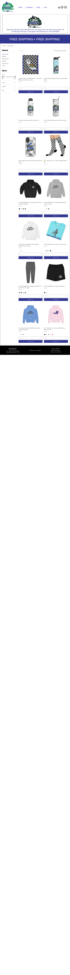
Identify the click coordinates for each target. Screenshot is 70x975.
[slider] (2, 77)
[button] (59, 7)
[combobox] (31, 88)
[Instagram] (62, 7)
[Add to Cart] (31, 91)
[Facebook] (65, 7)
